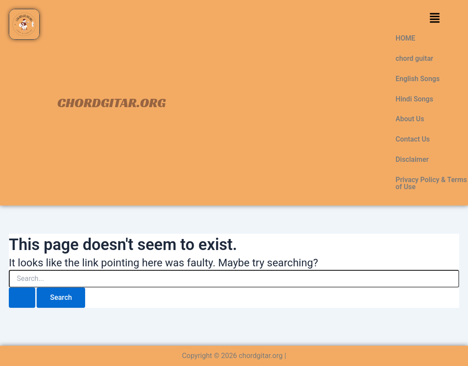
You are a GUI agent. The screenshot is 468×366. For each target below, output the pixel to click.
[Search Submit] (22, 298)
